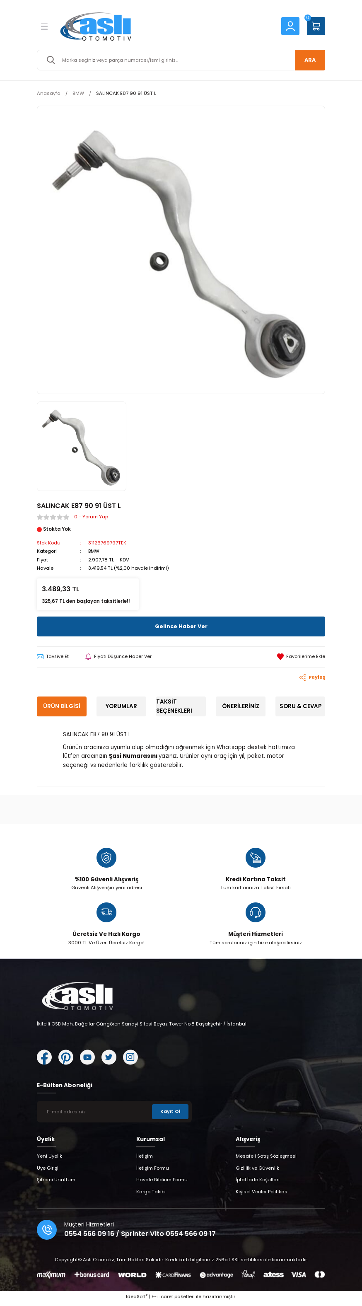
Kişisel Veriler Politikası (262, 1195)
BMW (94, 551)
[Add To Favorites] (301, 656)
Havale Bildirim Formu (162, 1183)
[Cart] (316, 26)
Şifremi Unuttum (56, 1183)
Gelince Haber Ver (181, 626)
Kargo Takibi (151, 1195)
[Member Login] (290, 25)
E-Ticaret (162, 1299)
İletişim (144, 1159)
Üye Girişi (47, 1171)
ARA (308, 60)
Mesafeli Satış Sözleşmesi (266, 1159)
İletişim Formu (152, 1171)
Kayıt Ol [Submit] (170, 1115)
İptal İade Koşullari (258, 1183)
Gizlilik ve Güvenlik (257, 1171)
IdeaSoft (136, 1299)
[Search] (181, 60)
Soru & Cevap (300, 706)
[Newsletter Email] (114, 1115)
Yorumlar (121, 706)
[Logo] (164, 26)
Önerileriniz (240, 706)
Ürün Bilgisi (61, 706)
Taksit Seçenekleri (174, 706)
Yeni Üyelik (49, 1159)
